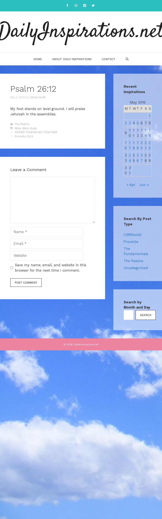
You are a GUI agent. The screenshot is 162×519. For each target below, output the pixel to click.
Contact (108, 59)
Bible (18, 128)
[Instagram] (75, 5)
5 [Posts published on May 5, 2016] (138, 123)
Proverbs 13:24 (24, 136)
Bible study (29, 128)
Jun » (144, 185)
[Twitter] (93, 5)
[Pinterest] (84, 5)
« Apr (131, 185)
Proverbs (131, 242)
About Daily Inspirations (72, 59)
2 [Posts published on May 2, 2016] (126, 123)
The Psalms (22, 124)
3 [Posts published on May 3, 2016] (130, 123)
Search (145, 315)
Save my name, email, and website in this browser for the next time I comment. (50, 267)
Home (37, 59)
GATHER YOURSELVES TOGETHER (36, 132)
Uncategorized (136, 268)
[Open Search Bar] (127, 59)
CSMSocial (132, 235)
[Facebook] (67, 5)
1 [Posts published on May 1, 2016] (149, 116)
